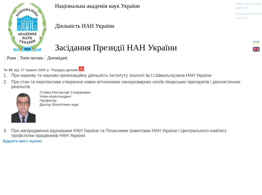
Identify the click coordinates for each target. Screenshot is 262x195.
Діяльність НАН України (84, 26)
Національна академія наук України (97, 6)
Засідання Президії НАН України (116, 47)
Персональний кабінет (246, 6)
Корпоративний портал (246, 16)
